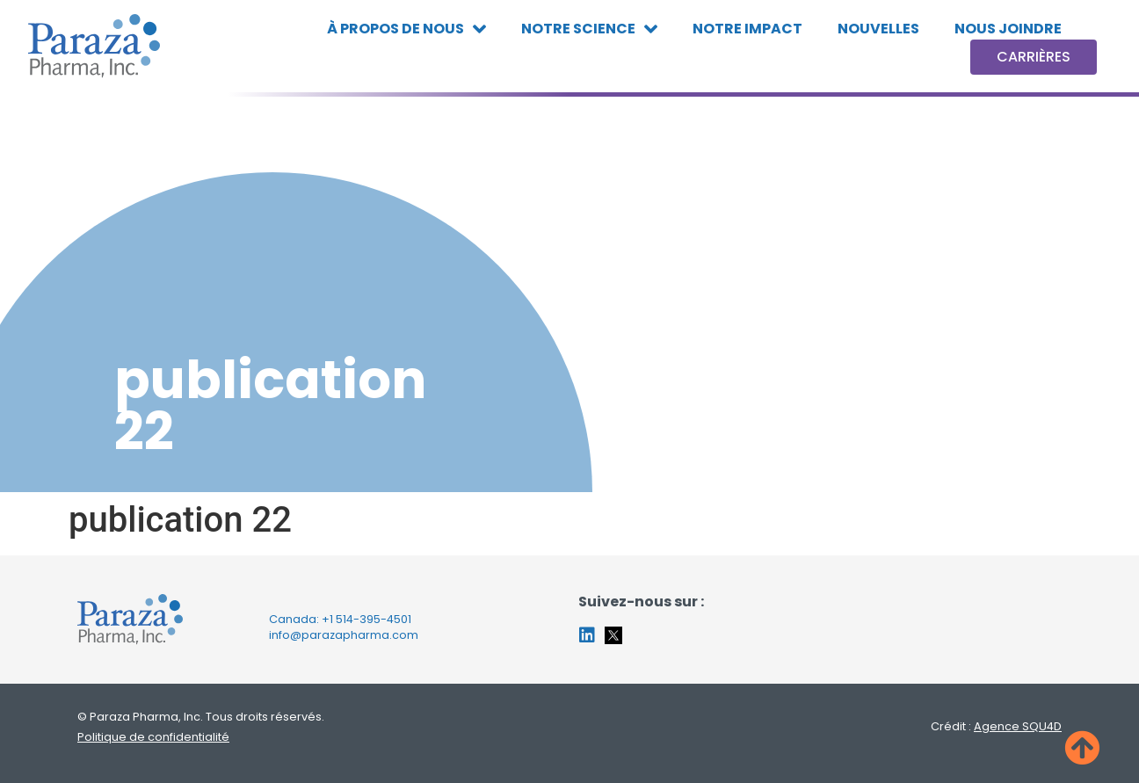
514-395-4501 (373, 619)
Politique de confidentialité (153, 736)
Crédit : (996, 726)
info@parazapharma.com (343, 634)
